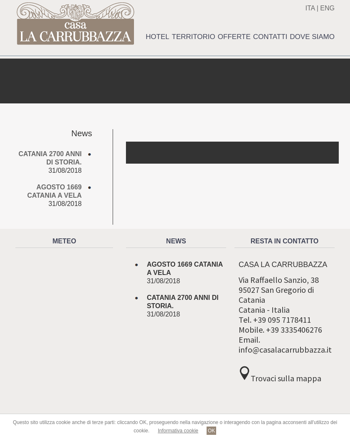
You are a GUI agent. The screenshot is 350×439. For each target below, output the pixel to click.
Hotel (158, 37)
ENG (327, 8)
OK (211, 431)
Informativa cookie (178, 431)
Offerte (234, 37)
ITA (310, 8)
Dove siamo (312, 37)
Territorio (193, 37)
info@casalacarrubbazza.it (285, 349)
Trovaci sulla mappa (286, 378)
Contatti (270, 37)
